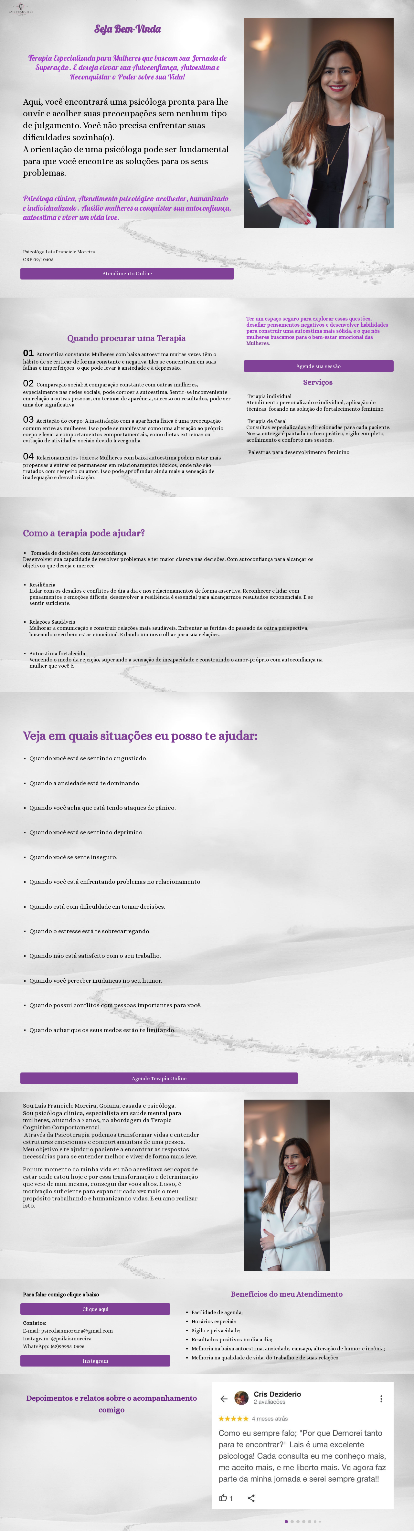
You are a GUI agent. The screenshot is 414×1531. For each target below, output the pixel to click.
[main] (127, 103)
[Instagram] (95, 1361)
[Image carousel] (302, 1452)
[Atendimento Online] (127, 273)
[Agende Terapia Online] (159, 1078)
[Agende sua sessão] (318, 366)
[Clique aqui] (95, 1309)
